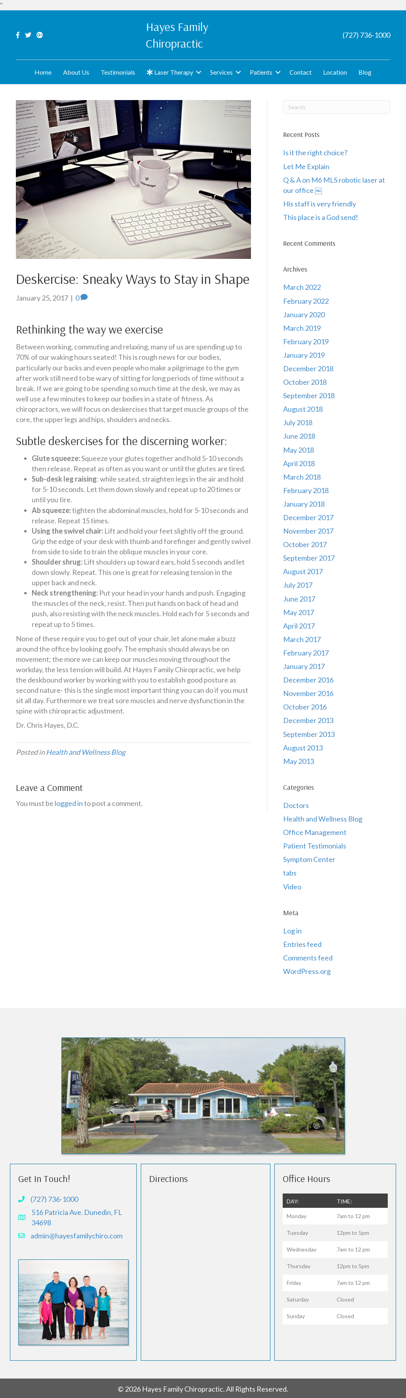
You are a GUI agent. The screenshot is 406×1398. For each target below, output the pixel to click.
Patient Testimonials (314, 845)
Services (221, 72)
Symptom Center (309, 859)
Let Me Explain (306, 166)
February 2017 (306, 652)
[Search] (336, 107)
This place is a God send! (320, 217)
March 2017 (302, 639)
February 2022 (306, 301)
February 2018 (306, 490)
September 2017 (309, 557)
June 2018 (299, 436)
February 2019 (306, 341)
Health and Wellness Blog (85, 752)
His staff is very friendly (319, 203)
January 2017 (304, 666)
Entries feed (302, 944)
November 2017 (308, 530)
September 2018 (309, 395)
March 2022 (302, 287)
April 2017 (299, 625)
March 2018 (302, 476)
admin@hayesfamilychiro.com (77, 1235)
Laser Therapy (170, 72)
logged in (69, 803)
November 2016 (308, 693)
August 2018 (303, 409)
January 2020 (304, 314)
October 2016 (305, 706)
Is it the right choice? (316, 152)
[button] (198, 72)
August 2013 (303, 747)
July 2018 (297, 422)
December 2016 (308, 679)
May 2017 (298, 612)
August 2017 (303, 571)
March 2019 (302, 328)
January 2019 (304, 355)
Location (335, 72)
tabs (290, 872)
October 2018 (305, 382)
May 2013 (298, 761)
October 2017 (305, 544)
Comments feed (308, 957)
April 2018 (299, 463)
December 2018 (308, 368)
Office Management (315, 832)
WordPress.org (307, 971)
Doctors (296, 805)
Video (292, 886)
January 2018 (304, 503)
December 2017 (308, 517)
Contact (300, 72)
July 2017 (297, 584)
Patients (261, 72)
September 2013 (309, 734)
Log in (292, 930)
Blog (365, 72)
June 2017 (299, 598)
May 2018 (298, 449)
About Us (76, 72)
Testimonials (118, 72)
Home (43, 72)
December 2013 (308, 720)
